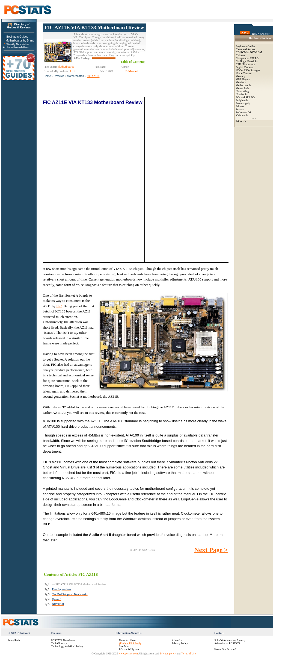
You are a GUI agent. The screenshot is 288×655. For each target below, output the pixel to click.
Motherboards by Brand (20, 40)
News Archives (127, 640)
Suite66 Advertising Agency (229, 640)
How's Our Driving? (225, 649)
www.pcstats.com (128, 653)
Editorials (241, 121)
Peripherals (242, 100)
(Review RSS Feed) (130, 643)
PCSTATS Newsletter (63, 640)
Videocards (242, 115)
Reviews (59, 76)
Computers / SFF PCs (248, 58)
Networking (242, 91)
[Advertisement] (187, 57)
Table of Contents (133, 62)
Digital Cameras (245, 67)
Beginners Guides (17, 36)
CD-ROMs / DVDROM (249, 52)
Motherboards (75, 76)
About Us (177, 640)
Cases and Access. (246, 49)
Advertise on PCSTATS (227, 643)
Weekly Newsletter (17, 44)
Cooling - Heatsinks (247, 61)
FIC (59, 306)
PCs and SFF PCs (245, 97)
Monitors (241, 82)
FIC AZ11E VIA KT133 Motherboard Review (94, 27)
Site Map (124, 646)
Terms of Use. (188, 653)
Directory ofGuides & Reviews (19, 26)
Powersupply (243, 103)
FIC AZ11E (93, 76)
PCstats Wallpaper (129, 649)
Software (241, 112)
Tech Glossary (59, 643)
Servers (240, 109)
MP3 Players (243, 79)
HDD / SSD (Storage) (248, 70)
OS (249, 112)
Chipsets (240, 55)
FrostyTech (14, 640)
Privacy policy (168, 653)
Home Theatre (243, 73)
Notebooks (242, 94)
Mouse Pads (242, 88)
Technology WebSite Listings (67, 646)
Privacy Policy (180, 643)
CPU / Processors (245, 64)
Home (47, 76)
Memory (240, 76)
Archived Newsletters (16, 47)
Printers (240, 106)
